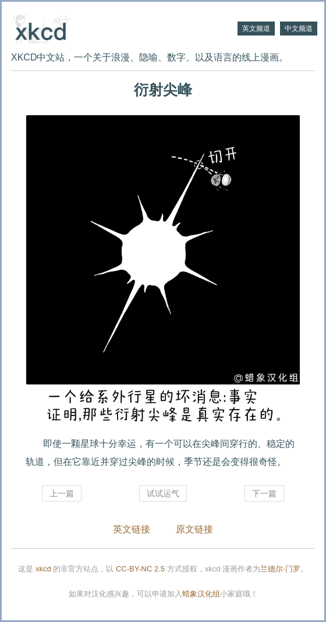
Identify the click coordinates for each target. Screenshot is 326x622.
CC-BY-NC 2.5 (140, 568)
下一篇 (264, 493)
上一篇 (61, 493)
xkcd (43, 568)
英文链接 (131, 529)
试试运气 (163, 493)
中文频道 (299, 28)
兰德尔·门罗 (280, 568)
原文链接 (194, 529)
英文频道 (256, 28)
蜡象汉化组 (201, 593)
